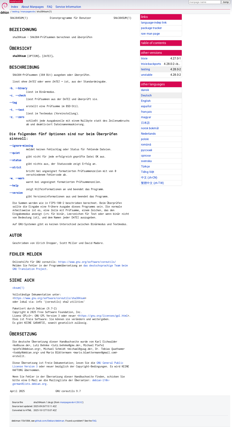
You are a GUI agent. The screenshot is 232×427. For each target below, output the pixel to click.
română (146, 144)
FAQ (49, 7)
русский (146, 150)
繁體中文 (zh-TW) (152, 183)
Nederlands (148, 133)
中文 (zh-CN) (149, 177)
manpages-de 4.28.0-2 (71, 402)
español (146, 106)
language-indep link (154, 22)
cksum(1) (18, 287)
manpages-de (28, 11)
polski (145, 139)
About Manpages (32, 7)
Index (14, 7)
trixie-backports (151, 64)
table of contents (153, 43)
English (146, 101)
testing (15, 11)
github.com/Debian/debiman (49, 421)
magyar (146, 117)
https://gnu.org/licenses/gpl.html (103, 315)
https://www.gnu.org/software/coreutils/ (87, 261)
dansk (145, 90)
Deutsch (146, 95)
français (146, 111)
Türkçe (145, 166)
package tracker (151, 28)
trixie (144, 58)
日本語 (145, 123)
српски (146, 155)
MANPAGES (16, 1)
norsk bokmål (150, 128)
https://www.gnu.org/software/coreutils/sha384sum (49, 298)
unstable (146, 74)
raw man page (150, 33)
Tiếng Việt (147, 172)
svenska (146, 161)
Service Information (68, 7)
